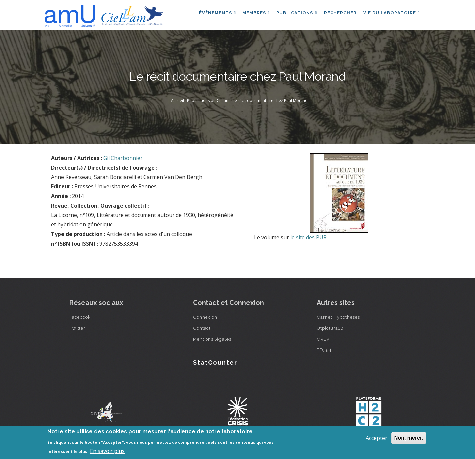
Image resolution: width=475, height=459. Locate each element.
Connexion (205, 317)
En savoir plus (107, 451)
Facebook (80, 317)
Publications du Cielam (208, 100)
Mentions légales (212, 339)
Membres (252, 14)
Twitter (77, 328)
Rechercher (338, 14)
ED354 (324, 349)
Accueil (177, 100)
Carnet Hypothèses (338, 317)
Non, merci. (408, 438)
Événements (212, 14)
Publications (293, 14)
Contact (202, 328)
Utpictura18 (330, 328)
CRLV (323, 339)
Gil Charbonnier (122, 158)
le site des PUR (308, 237)
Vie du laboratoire (391, 14)
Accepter (376, 438)
